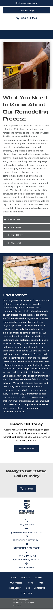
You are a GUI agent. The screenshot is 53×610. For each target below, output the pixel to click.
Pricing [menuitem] (30, 582)
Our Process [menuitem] (16, 582)
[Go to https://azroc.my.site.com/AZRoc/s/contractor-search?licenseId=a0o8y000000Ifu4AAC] (26, 563)
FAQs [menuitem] (40, 582)
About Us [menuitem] (25, 577)
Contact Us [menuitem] (39, 587)
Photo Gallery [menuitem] (14, 587)
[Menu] (26, 25)
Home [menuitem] (13, 577)
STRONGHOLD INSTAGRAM (26, 540)
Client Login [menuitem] (26, 593)
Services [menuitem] (38, 577)
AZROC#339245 (26, 567)
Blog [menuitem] (27, 587)
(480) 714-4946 (26, 524)
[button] (26, 219)
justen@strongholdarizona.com (26, 532)
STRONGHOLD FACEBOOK (26, 548)
